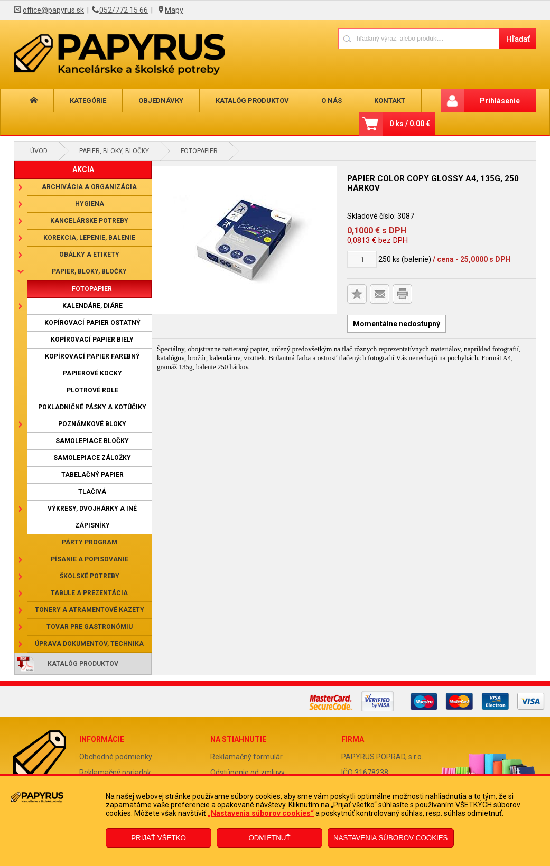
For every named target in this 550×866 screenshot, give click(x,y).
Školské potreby (89, 576)
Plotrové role (92, 390)
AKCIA (83, 169)
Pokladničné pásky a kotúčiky (92, 407)
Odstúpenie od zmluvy (247, 772)
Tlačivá (92, 491)
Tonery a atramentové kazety (89, 610)
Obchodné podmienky (115, 756)
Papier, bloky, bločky (114, 151)
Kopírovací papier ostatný (92, 322)
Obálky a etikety (89, 254)
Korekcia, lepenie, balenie (89, 237)
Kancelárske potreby (89, 220)
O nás (322, 101)
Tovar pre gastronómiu (89, 626)
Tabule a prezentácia (89, 593)
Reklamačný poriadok (115, 772)
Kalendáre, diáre (92, 305)
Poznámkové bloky (92, 424)
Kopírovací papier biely (92, 339)
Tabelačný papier (92, 474)
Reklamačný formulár (246, 756)
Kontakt (378, 101)
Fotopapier (199, 151)
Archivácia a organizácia (89, 187)
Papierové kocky (92, 373)
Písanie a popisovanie (89, 559)
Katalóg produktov (245, 101)
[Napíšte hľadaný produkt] (418, 38)
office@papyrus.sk (53, 10)
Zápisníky (92, 525)
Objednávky (155, 101)
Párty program (89, 542)
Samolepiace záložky (92, 458)
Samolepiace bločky (92, 441)
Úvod (39, 151)
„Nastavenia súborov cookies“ (261, 813)
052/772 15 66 (123, 10)
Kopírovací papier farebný (92, 356)
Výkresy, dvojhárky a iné (92, 508)
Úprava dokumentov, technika (89, 643)
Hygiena (89, 204)
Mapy (174, 10)
